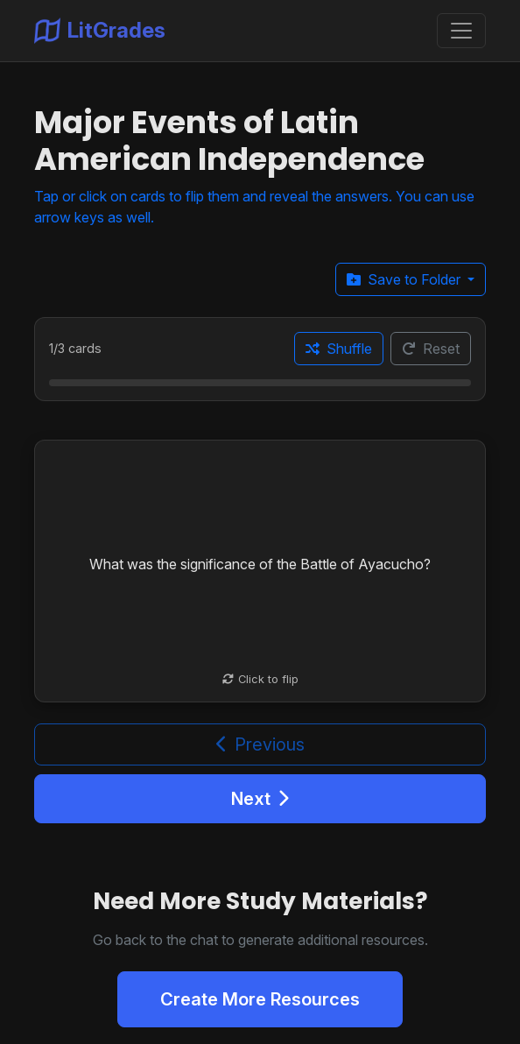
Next (260, 798)
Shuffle (339, 348)
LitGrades (99, 31)
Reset (431, 348)
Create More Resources (260, 999)
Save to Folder (405, 279)
